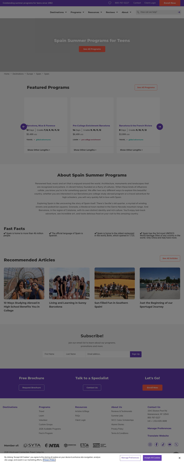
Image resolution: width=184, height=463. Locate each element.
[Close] (180, 458)
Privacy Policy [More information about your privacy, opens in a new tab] (49, 460)
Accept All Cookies (152, 458)
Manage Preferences (130, 458)
